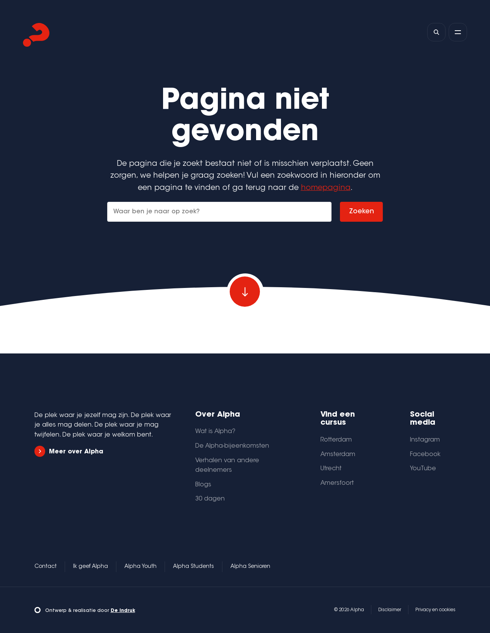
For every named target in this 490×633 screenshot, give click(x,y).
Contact (45, 566)
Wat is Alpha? (215, 432)
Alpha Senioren (250, 566)
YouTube (423, 469)
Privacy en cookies (435, 610)
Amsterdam (337, 454)
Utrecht (330, 469)
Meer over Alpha (68, 451)
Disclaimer (389, 610)
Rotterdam (336, 440)
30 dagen (210, 499)
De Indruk (123, 610)
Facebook (425, 454)
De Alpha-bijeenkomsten (232, 446)
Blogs (203, 485)
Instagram (425, 440)
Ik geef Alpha (90, 566)
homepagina (326, 188)
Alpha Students (193, 566)
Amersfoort (337, 483)
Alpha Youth (140, 566)
